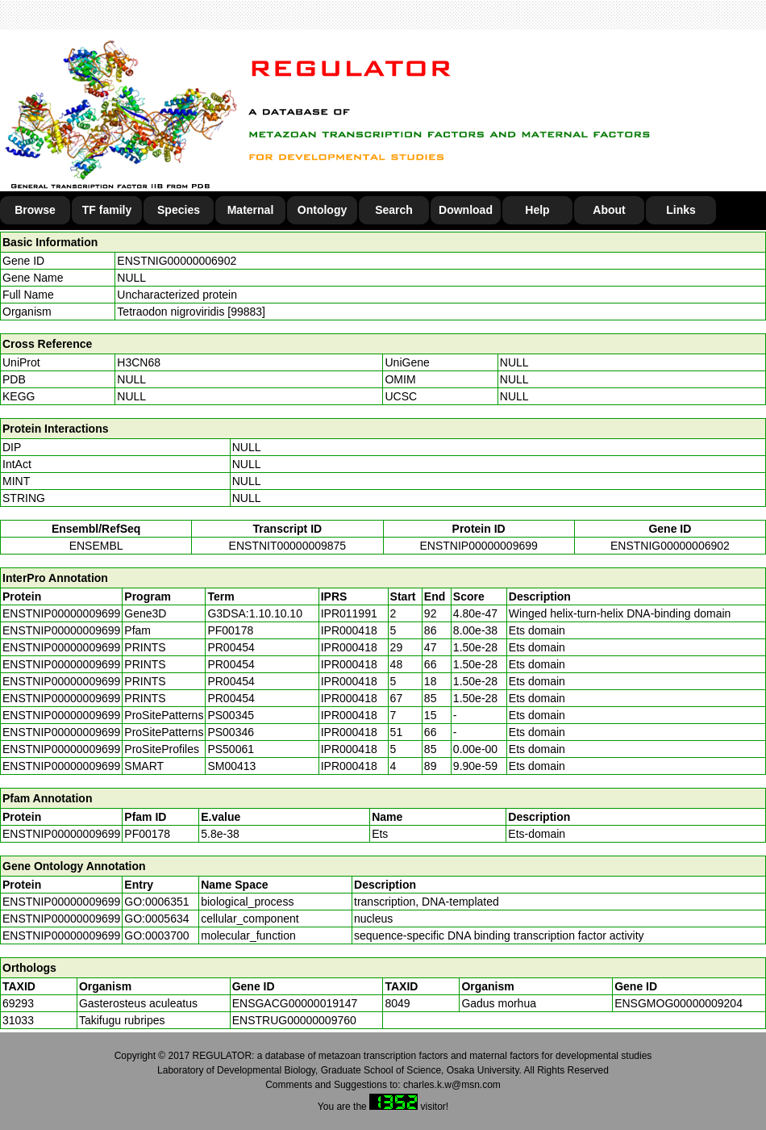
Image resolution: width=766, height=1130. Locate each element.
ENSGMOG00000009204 (678, 1003)
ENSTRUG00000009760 (294, 1020)
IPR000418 (349, 630)
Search (394, 209)
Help (537, 209)
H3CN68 (138, 362)
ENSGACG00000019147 (295, 1003)
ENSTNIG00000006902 (176, 260)
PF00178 (147, 833)
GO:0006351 (156, 901)
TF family (106, 209)
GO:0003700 (156, 935)
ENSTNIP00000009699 (478, 545)
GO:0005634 (156, 918)
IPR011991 (349, 613)
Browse (35, 209)
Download (466, 209)
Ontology (322, 209)
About (609, 209)
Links (681, 209)
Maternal (250, 209)
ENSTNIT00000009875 (288, 545)
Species (178, 209)
